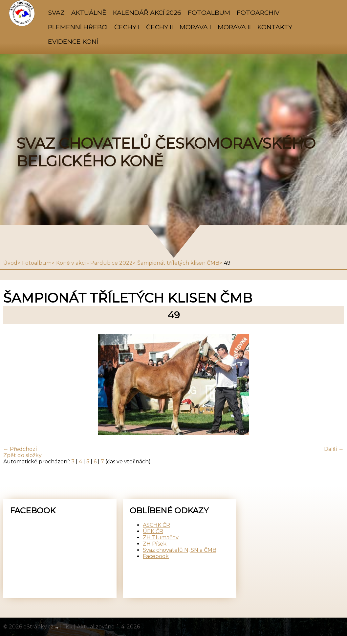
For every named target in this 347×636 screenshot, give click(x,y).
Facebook (156, 556)
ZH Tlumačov (161, 537)
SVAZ (56, 12)
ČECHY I (127, 27)
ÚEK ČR (153, 531)
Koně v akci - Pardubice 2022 (94, 263)
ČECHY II (159, 27)
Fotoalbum (209, 12)
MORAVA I (195, 27)
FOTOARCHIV (258, 12)
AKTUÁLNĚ (88, 12)
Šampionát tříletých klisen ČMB (178, 263)
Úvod (10, 263)
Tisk (67, 627)
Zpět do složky (22, 455)
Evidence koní (73, 41)
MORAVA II (234, 27)
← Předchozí (20, 449)
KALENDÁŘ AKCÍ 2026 (147, 12)
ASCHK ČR (156, 525)
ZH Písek (154, 544)
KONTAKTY (274, 27)
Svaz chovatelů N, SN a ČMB (179, 550)
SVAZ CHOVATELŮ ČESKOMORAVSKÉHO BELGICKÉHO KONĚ (165, 152)
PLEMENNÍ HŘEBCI (78, 27)
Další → (334, 449)
